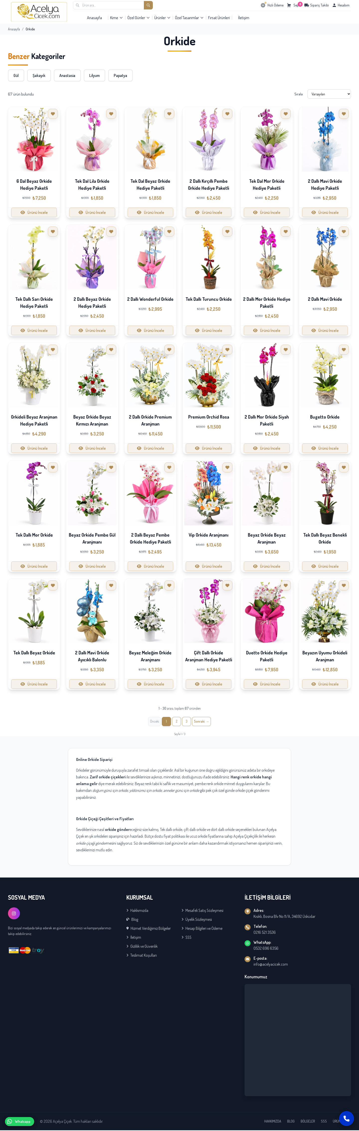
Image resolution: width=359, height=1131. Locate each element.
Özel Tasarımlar (189, 17)
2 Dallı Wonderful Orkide (150, 299)
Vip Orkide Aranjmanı (208, 535)
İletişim (243, 17)
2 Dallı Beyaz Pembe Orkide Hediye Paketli (150, 538)
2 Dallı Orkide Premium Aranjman (150, 420)
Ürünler (162, 17)
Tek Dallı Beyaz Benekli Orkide (325, 538)
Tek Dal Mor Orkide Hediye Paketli (266, 184)
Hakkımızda (137, 911)
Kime (116, 17)
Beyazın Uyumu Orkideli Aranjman (324, 656)
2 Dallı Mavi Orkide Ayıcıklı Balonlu (92, 656)
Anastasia (67, 75)
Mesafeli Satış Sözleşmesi (202, 911)
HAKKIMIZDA (272, 1122)
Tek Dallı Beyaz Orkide (34, 652)
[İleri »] (203, 722)
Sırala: (298, 94)
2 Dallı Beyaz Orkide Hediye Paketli (92, 302)
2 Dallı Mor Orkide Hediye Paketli (266, 302)
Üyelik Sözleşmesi (196, 920)
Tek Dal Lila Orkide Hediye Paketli (92, 184)
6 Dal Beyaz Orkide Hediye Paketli (34, 184)
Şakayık (39, 75)
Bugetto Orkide (325, 417)
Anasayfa (94, 17)
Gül (16, 75)
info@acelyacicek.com (271, 964)
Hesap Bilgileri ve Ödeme (201, 929)
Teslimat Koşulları (141, 955)
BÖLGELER (308, 1122)
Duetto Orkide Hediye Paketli (266, 656)
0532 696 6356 (266, 948)
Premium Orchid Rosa (208, 417)
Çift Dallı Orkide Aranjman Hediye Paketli (208, 656)
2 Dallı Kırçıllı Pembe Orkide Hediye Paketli (208, 184)
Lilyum (94, 75)
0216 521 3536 (265, 933)
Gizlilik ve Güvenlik (142, 946)
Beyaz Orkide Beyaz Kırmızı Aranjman (92, 420)
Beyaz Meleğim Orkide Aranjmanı (150, 656)
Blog (132, 920)
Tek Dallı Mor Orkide (34, 535)
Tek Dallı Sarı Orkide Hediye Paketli (34, 302)
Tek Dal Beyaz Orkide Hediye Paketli (150, 184)
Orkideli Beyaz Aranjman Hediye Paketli (34, 420)
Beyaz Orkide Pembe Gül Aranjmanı (92, 538)
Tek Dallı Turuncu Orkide (208, 299)
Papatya (120, 75)
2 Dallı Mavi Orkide (325, 299)
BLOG (291, 1122)
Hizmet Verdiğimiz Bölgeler (148, 929)
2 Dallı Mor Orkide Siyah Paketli (267, 420)
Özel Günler (138, 17)
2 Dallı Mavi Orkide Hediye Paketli (325, 184)
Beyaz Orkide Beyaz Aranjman (267, 538)
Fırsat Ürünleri (219, 17)
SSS (186, 938)
